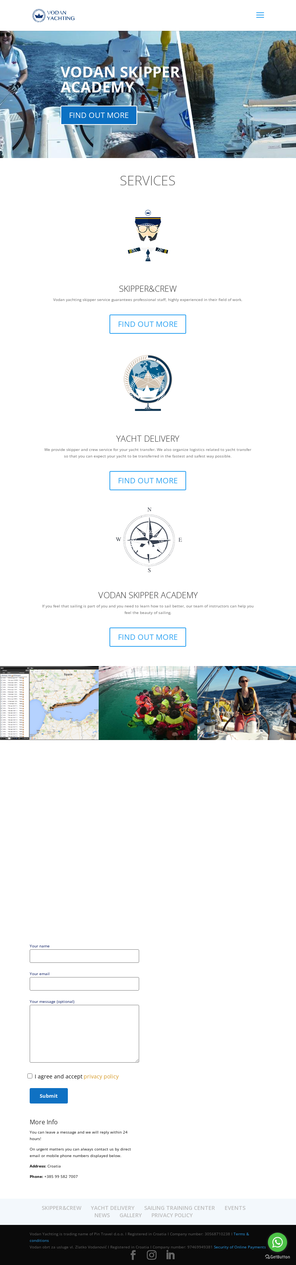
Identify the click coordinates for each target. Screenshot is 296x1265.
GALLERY (130, 1215)
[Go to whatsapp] (277, 1242)
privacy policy (101, 1076)
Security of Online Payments (240, 1247)
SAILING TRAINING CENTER (179, 1207)
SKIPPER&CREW (148, 288)
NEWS (102, 1215)
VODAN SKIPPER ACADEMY (120, 79)
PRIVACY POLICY (172, 1215)
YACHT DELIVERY (147, 438)
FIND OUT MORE (99, 115)
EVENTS (235, 1207)
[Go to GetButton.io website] (277, 1257)
